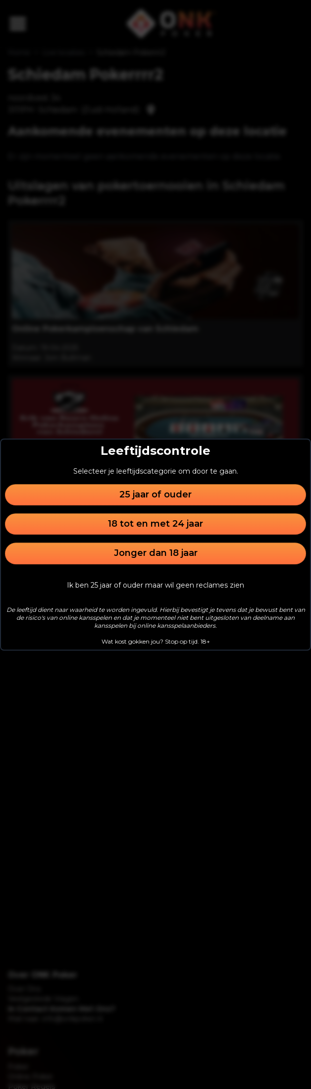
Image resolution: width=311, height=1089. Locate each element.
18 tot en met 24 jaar (155, 523)
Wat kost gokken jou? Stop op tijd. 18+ (156, 641)
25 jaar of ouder (155, 494)
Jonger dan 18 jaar (156, 553)
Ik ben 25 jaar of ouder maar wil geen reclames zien (155, 585)
